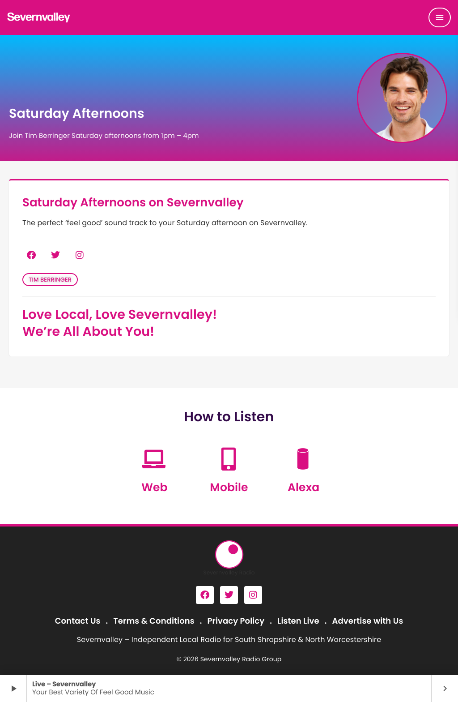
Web (154, 487)
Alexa (303, 487)
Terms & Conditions (153, 621)
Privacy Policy (236, 621)
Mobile (229, 487)
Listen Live (298, 621)
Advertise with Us (367, 621)
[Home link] (39, 17)
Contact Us (78, 621)
